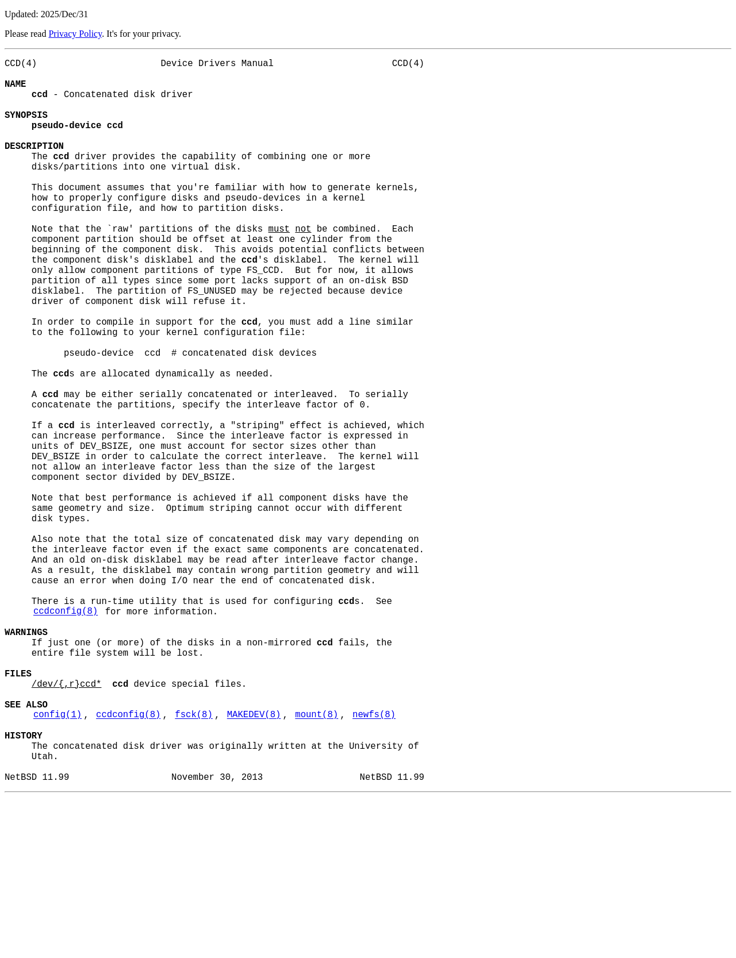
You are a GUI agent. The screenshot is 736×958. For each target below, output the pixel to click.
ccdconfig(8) (65, 735)
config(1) (57, 861)
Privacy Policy (75, 34)
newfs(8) (374, 861)
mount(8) (316, 861)
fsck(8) (194, 861)
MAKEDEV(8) (254, 861)
